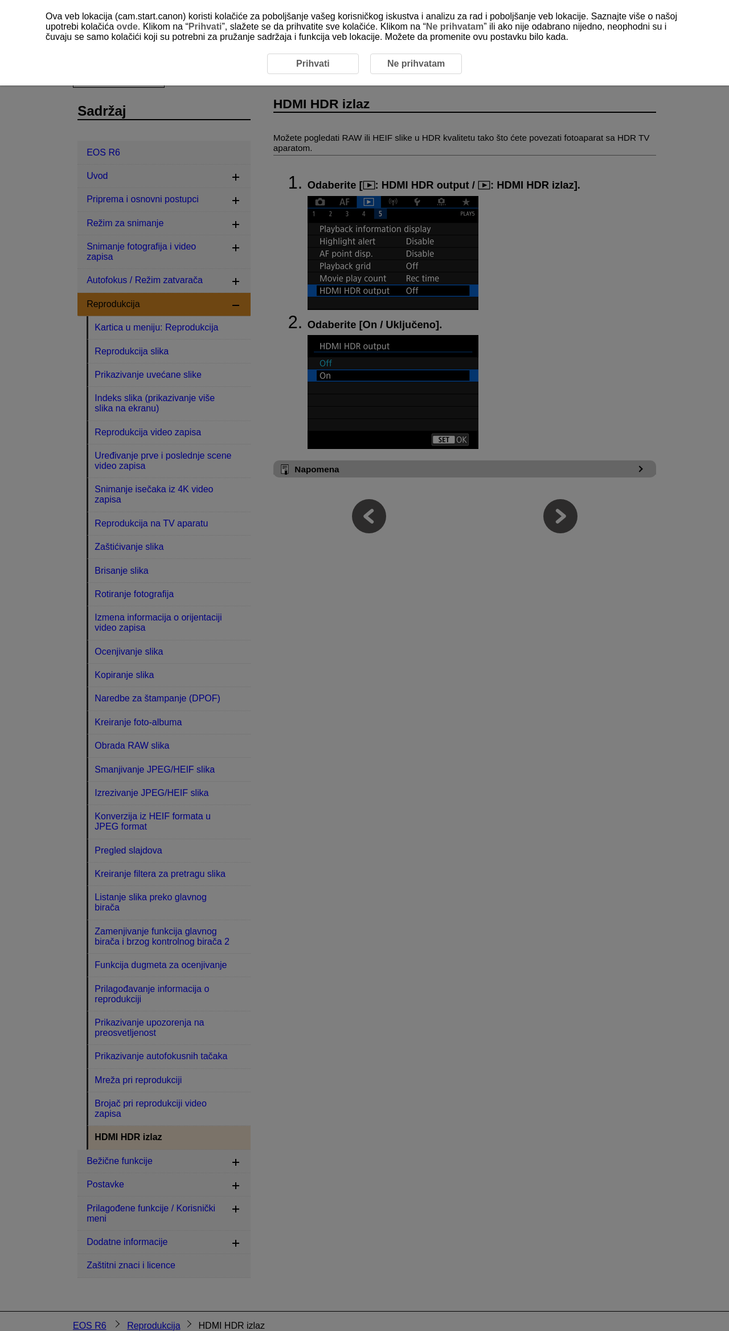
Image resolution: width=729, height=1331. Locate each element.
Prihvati (205, 26)
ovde (127, 26)
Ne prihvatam (455, 26)
